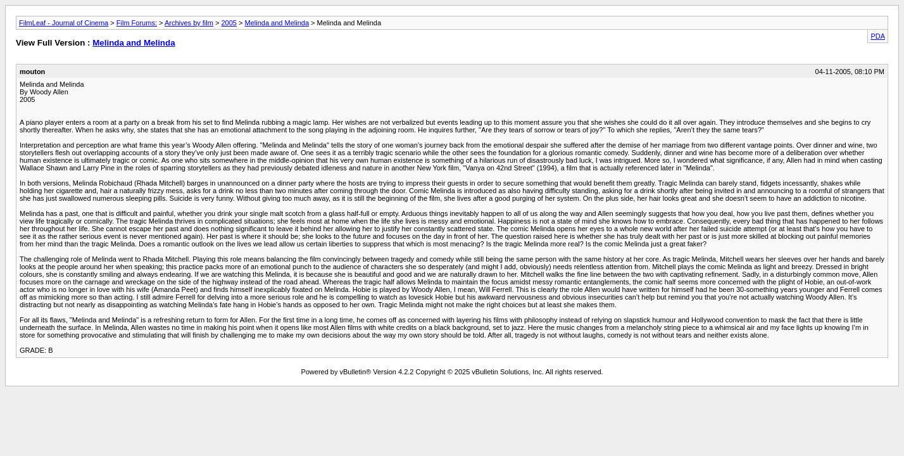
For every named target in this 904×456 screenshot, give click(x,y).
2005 (228, 23)
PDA (877, 36)
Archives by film (189, 23)
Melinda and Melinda (277, 23)
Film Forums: (136, 23)
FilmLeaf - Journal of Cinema (63, 23)
